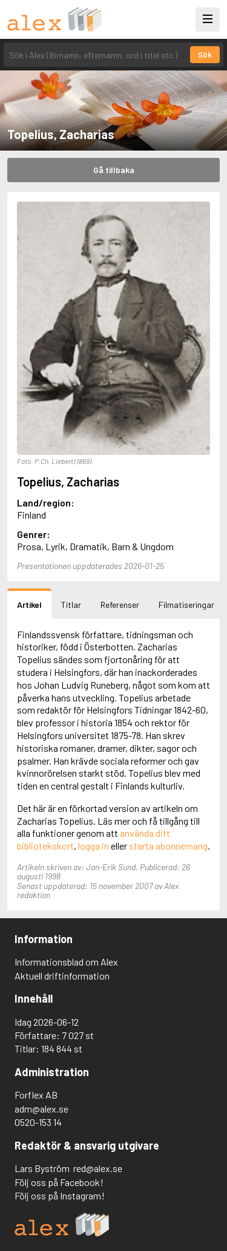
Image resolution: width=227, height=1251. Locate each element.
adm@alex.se (41, 1108)
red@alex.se (97, 1168)
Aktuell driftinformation (62, 975)
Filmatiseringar (186, 604)
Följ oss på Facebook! (59, 1182)
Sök (205, 55)
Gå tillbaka (113, 170)
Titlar (71, 604)
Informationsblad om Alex (66, 961)
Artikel (29, 604)
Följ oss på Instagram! (60, 1195)
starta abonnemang (168, 845)
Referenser (119, 604)
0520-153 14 (38, 1122)
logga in (93, 845)
